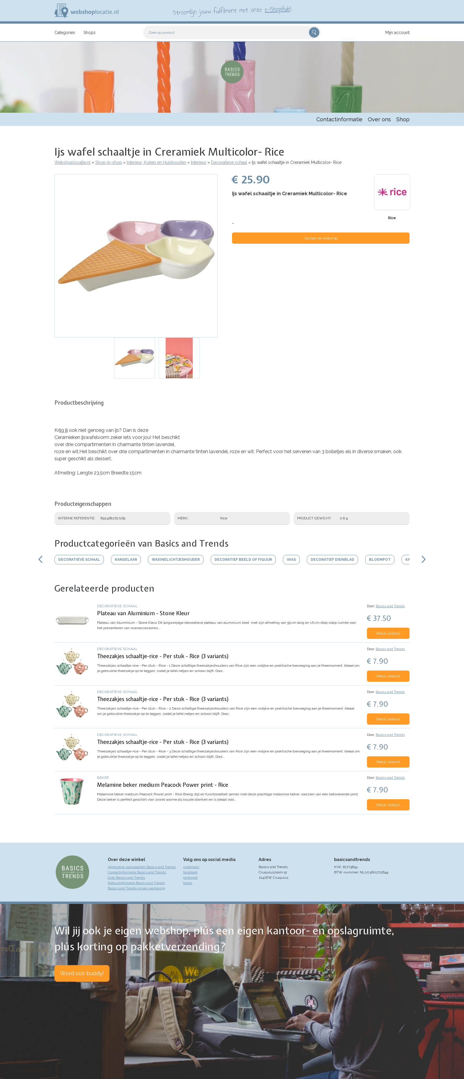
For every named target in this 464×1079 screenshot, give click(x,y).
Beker (103, 778)
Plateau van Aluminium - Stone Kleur (143, 613)
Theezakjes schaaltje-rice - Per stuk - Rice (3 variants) (163, 656)
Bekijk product (388, 633)
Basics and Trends (390, 606)
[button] (136, 256)
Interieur (198, 162)
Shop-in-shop (108, 162)
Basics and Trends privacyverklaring (136, 888)
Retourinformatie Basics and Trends (136, 883)
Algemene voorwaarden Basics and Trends (142, 867)
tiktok (187, 883)
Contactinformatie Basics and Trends (137, 872)
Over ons (379, 119)
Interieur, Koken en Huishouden (156, 162)
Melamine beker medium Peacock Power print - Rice (162, 785)
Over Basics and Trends (126, 878)
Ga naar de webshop (320, 238)
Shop (403, 119)
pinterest (190, 878)
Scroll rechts (423, 559)
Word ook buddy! (82, 973)
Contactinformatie (339, 119)
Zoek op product (162, 32)
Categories (64, 32)
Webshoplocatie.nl (72, 162)
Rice (392, 218)
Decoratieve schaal (229, 162)
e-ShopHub (277, 8)
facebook (190, 872)
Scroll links (40, 559)
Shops (89, 32)
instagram (191, 867)
